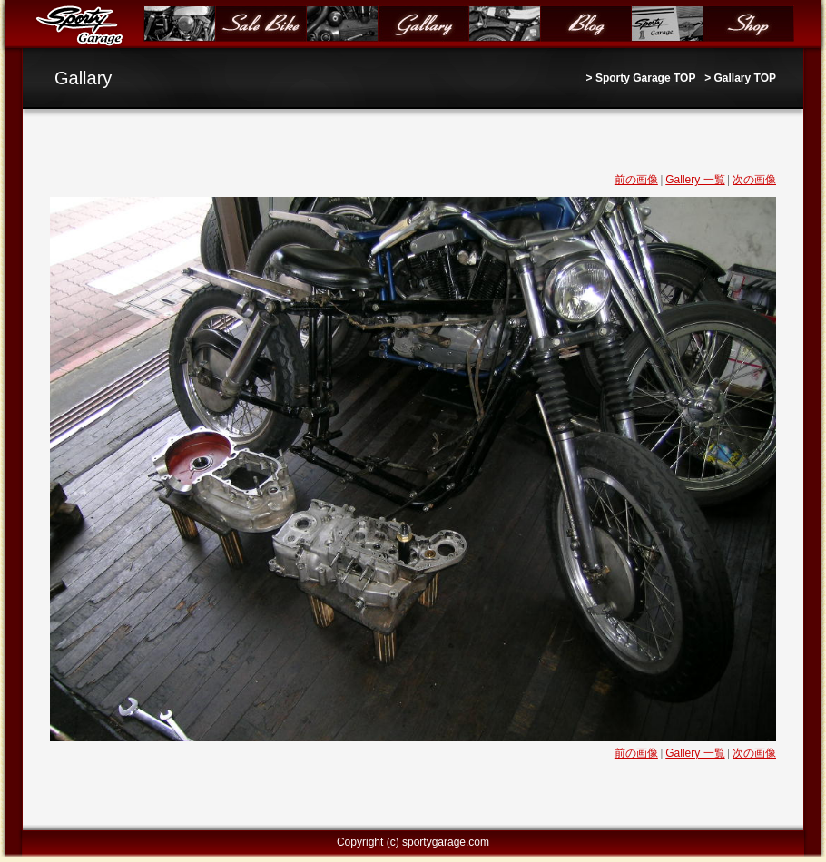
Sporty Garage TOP (645, 78)
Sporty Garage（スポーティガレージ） (83, 25)
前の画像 (636, 179)
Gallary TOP (745, 78)
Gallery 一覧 (694, 179)
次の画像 (754, 179)
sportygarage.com (445, 842)
